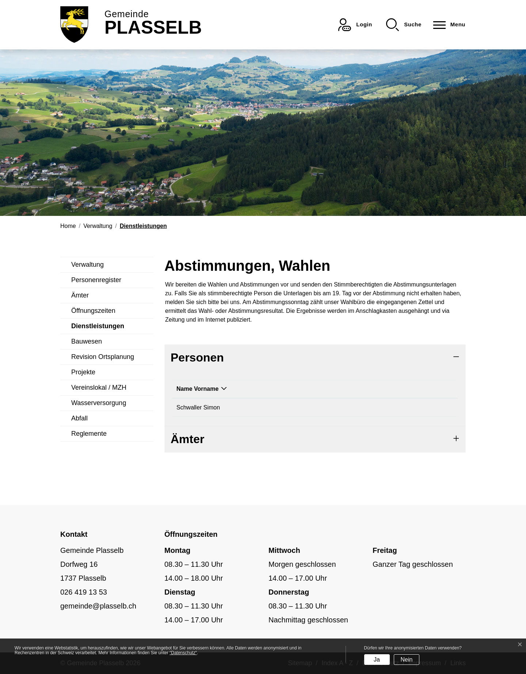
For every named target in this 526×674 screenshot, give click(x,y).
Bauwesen (86, 341)
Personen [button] (197, 357)
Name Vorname (197, 389)
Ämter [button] (187, 439)
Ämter (80, 295)
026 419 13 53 (83, 592)
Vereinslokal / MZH (98, 387)
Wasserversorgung (98, 403)
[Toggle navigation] (447, 24)
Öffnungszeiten (93, 310)
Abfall (79, 418)
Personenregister (96, 280)
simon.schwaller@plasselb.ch (380, 407)
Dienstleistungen (97, 328)
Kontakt (352, 389)
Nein (406, 659)
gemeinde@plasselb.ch (98, 606)
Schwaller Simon (198, 407)
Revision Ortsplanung (102, 356)
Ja (377, 659)
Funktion (270, 389)
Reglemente (89, 433)
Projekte (83, 372)
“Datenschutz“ (183, 652)
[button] (403, 24)
